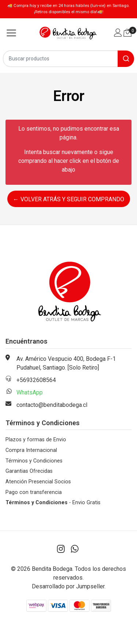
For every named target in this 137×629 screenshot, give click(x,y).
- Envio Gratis (52, 502)
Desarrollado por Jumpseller (68, 586)
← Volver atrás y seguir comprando (68, 199)
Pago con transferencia (33, 492)
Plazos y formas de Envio (35, 440)
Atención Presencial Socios (38, 482)
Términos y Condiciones (33, 461)
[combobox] (68, 58)
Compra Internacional (31, 450)
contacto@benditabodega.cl (51, 404)
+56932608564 (36, 380)
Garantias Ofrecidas (29, 471)
